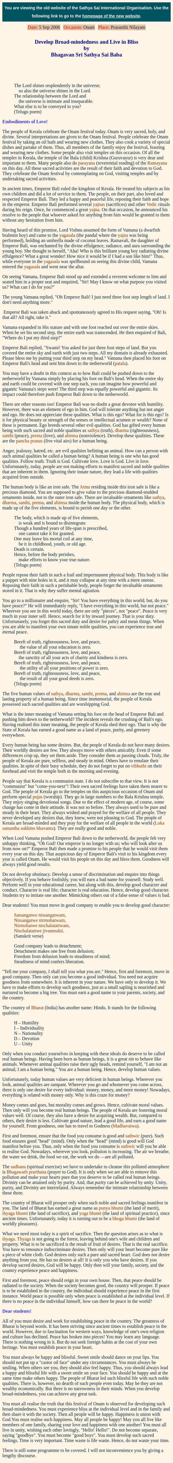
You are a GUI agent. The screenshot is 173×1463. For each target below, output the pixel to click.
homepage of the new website (111, 16)
